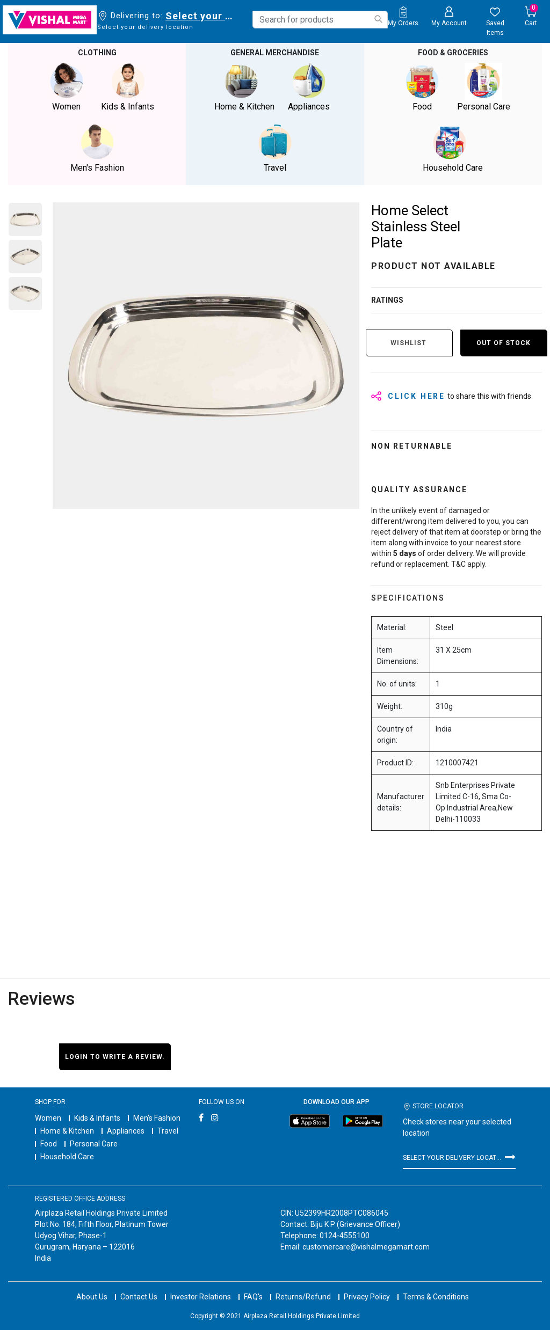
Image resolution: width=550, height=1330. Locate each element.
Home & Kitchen (67, 1131)
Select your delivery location (201, 15)
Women (48, 1118)
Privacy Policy (367, 1296)
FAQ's (253, 1296)
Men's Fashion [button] (97, 148)
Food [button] (422, 87)
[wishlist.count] (495, 22)
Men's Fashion (156, 1118)
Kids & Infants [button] (128, 87)
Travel (167, 1131)
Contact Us (138, 1296)
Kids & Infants (97, 1118)
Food (48, 1143)
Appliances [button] (309, 87)
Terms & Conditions (436, 1296)
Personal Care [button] (483, 87)
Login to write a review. (115, 1057)
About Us (91, 1296)
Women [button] (66, 87)
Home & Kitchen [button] (244, 87)
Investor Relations (200, 1296)
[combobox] (320, 19)
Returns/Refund (303, 1296)
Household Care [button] (453, 148)
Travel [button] (275, 148)
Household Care (67, 1156)
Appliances (125, 1131)
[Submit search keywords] (378, 19)
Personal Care (94, 1143)
